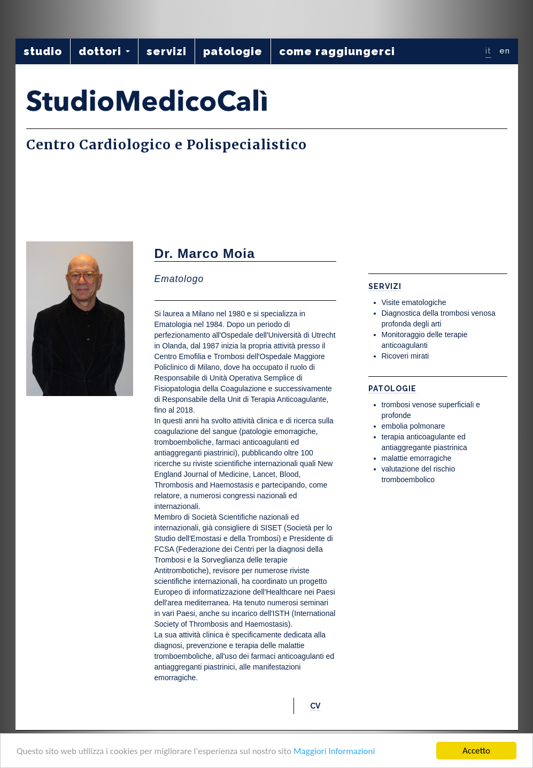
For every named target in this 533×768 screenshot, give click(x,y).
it (488, 51)
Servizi (384, 286)
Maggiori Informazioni (334, 751)
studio (43, 51)
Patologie (392, 388)
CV (315, 706)
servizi (166, 51)
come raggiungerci (337, 51)
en (504, 51)
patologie (232, 51)
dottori (104, 51)
